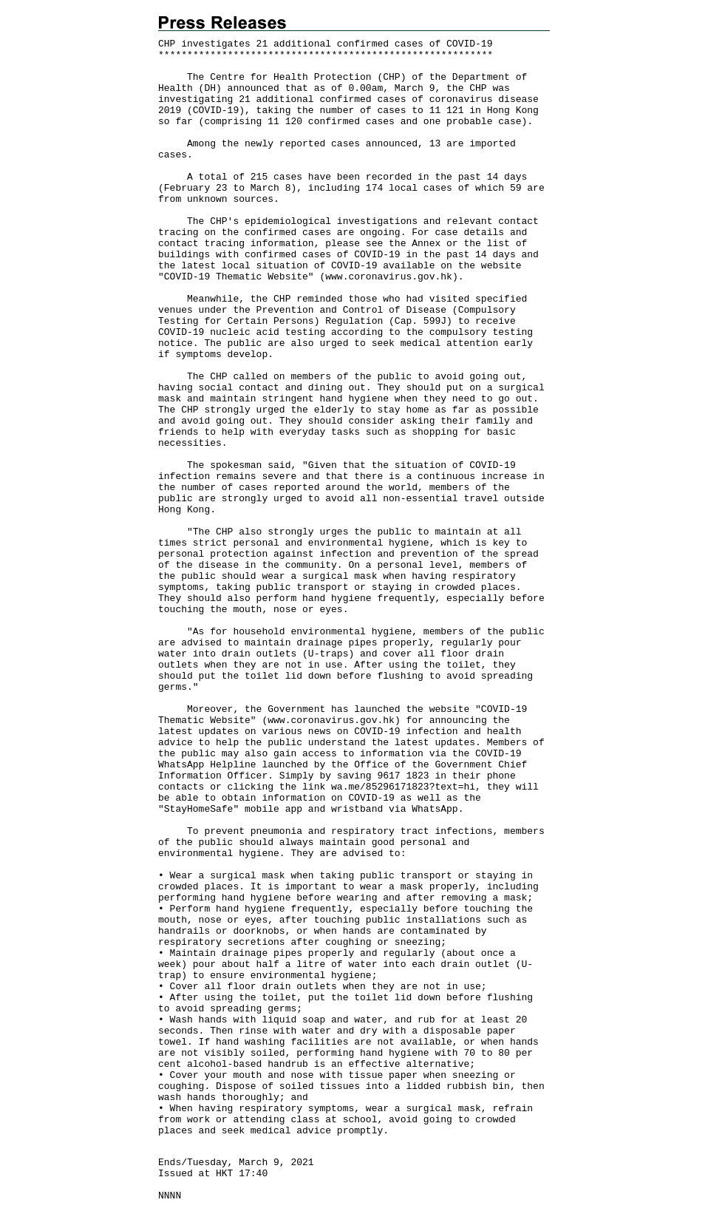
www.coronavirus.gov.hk (388, 276)
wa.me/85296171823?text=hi (403, 787)
